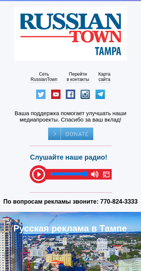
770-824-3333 (119, 201)
